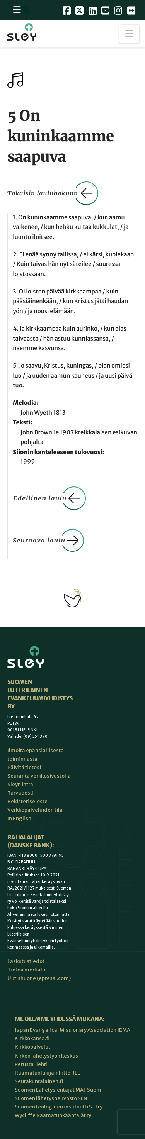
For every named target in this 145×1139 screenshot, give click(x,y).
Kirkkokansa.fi (32, 1038)
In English (19, 818)
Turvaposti (20, 793)
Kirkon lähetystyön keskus (46, 1056)
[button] (129, 34)
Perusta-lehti (31, 1064)
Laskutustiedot (25, 961)
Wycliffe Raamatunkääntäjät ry (53, 1115)
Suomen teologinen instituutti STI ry (58, 1106)
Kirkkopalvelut (32, 1047)
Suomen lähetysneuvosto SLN (51, 1098)
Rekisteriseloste (27, 801)
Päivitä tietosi (24, 767)
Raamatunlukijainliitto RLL (47, 1073)
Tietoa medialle (27, 969)
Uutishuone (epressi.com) (39, 978)
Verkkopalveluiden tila (35, 810)
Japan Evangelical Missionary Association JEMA (72, 1030)
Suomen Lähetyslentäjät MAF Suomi (59, 1089)
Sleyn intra (20, 784)
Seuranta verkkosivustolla (39, 776)
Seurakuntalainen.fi (39, 1081)
